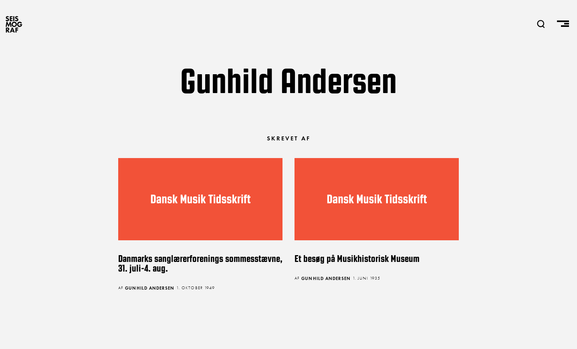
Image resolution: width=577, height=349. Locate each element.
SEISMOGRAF (14, 24)
